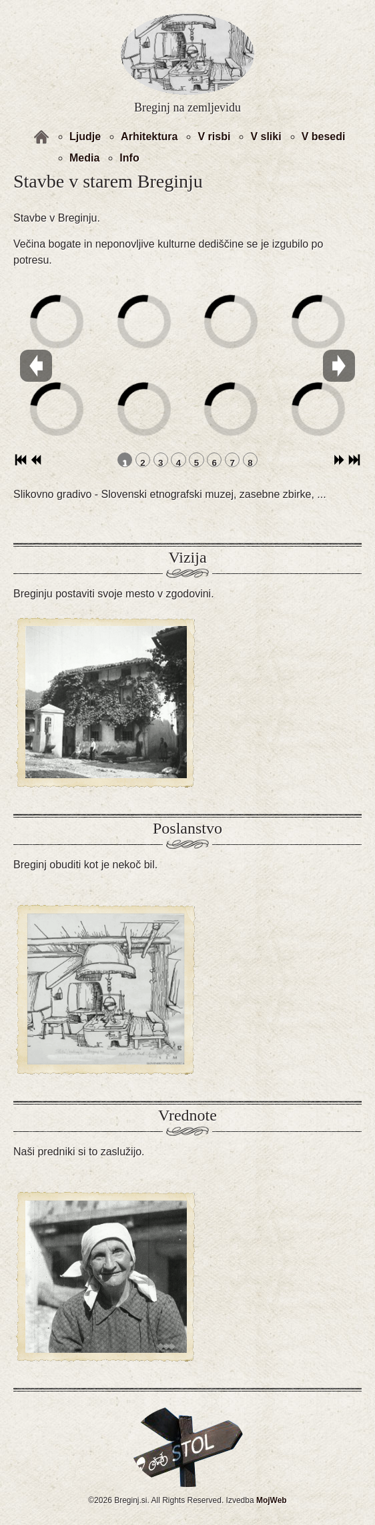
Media (84, 158)
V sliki (265, 136)
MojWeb (271, 1500)
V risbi (214, 136)
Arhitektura (149, 136)
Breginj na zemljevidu (187, 107)
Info (129, 158)
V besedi (324, 136)
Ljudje (85, 136)
